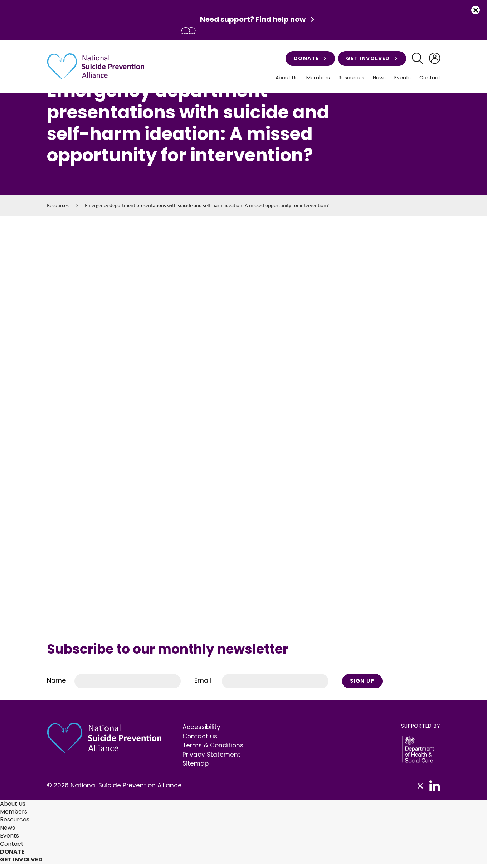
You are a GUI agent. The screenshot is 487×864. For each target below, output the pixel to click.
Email (202, 680)
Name (56, 680)
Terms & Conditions (212, 745)
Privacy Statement (211, 754)
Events (402, 77)
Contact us (199, 736)
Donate (310, 58)
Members (318, 77)
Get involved (372, 58)
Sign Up (362, 680)
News (379, 77)
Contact (429, 77)
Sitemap (195, 763)
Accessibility (201, 727)
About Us (287, 77)
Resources (351, 77)
